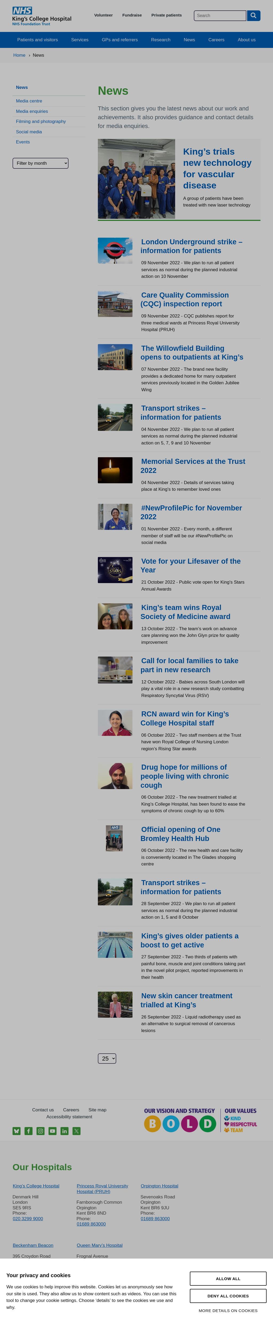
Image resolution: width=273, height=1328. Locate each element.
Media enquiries (32, 111)
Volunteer (103, 15)
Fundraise (132, 15)
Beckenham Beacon (33, 1245)
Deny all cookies (228, 1296)
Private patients (166, 15)
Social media (29, 131)
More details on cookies (228, 1310)
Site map (97, 1109)
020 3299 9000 (28, 1218)
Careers (216, 39)
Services (80, 39)
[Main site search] (220, 15)
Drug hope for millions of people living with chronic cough (184, 776)
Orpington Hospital (159, 1186)
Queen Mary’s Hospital (100, 1245)
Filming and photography (41, 121)
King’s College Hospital (36, 1186)
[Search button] (253, 15)
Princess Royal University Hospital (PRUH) (102, 1188)
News (189, 39)
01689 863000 (91, 1224)
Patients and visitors (37, 39)
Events (23, 142)
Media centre (29, 101)
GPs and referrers (120, 39)
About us (247, 39)
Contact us (43, 1109)
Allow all (228, 1278)
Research (161, 39)
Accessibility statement (69, 1116)
